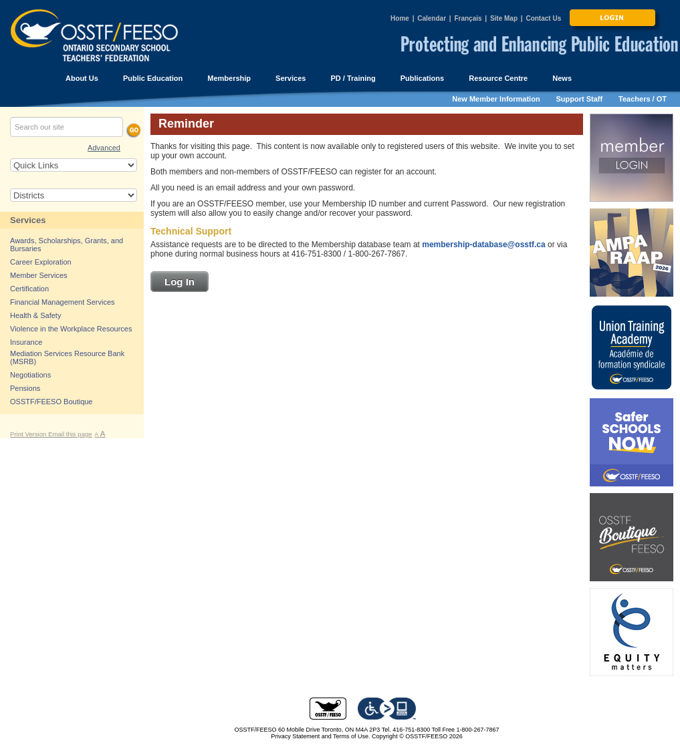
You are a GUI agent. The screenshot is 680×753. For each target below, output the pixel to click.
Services (28, 220)
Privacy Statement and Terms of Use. (320, 736)
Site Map (504, 18)
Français (467, 18)
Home (399, 18)
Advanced (104, 148)
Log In (179, 281)
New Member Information (496, 99)
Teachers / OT (642, 99)
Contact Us (543, 18)
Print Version (29, 434)
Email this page (70, 434)
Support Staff (579, 99)
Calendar (431, 18)
